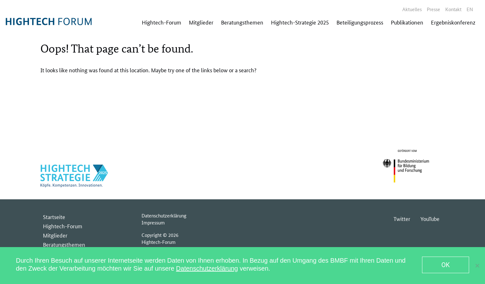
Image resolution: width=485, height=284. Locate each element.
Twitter (401, 218)
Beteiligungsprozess (359, 22)
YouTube (430, 218)
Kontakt (453, 9)
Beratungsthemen (242, 22)
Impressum (153, 222)
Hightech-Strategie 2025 (300, 22)
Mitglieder (201, 22)
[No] (477, 265)
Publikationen (407, 22)
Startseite (54, 216)
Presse (433, 9)
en (470, 9)
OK (445, 265)
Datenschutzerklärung (164, 215)
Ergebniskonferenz (453, 22)
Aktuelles (412, 9)
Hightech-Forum (161, 22)
